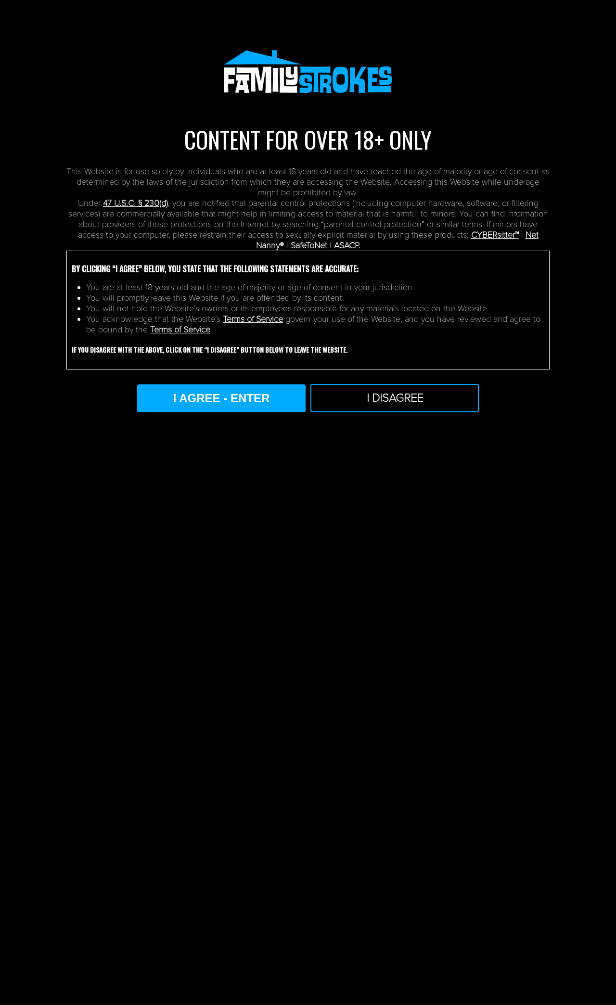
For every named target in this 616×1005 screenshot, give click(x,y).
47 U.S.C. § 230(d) (135, 203)
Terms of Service (253, 319)
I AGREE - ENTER (221, 398)
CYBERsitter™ (495, 234)
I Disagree (395, 398)
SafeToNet (309, 245)
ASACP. (347, 245)
